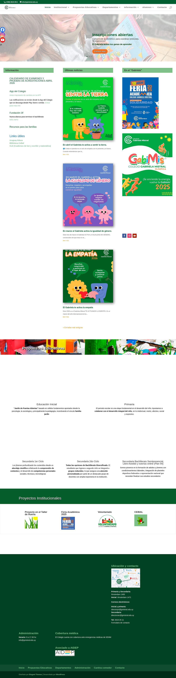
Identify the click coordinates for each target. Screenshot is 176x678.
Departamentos (110, 7)
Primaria (129, 404)
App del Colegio (17, 91)
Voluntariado (105, 512)
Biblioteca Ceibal (16, 143)
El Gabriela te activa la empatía (78, 307)
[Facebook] (2, 29)
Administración (82, 668)
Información (130, 7)
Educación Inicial (47, 404)
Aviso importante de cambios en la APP (25, 95)
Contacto (162, 7)
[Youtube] (2, 39)
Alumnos (147, 7)
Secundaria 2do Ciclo (88, 461)
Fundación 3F (16, 113)
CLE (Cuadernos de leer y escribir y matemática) (30, 146)
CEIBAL (138, 512)
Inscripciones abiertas (112, 35)
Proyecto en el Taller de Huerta (36, 513)
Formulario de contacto (120, 623)
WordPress (60, 674)
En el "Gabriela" (133, 70)
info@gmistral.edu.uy (27, 640)
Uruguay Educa (16, 140)
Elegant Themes (35, 674)
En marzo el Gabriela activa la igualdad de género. (87, 231)
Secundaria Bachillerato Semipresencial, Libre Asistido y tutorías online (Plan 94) (143, 462)
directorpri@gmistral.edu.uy (122, 609)
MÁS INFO (13, 120)
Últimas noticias (74, 70)
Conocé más (100, 51)
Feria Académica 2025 (70, 513)
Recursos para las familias (23, 127)
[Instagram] (2, 34)
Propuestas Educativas (85, 7)
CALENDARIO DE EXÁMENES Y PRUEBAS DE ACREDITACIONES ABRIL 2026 (30, 80)
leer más (66, 154)
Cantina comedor (103, 668)
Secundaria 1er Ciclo (33, 461)
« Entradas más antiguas (73, 327)
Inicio (48, 7)
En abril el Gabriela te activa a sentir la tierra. (85, 145)
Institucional (60, 7)
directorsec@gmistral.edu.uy (122, 615)
